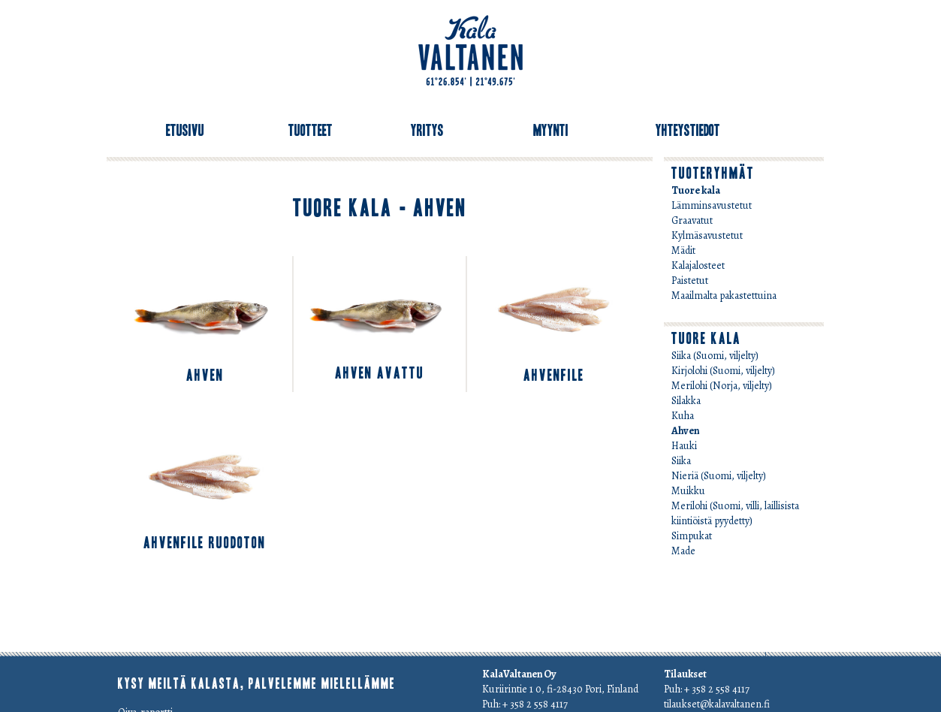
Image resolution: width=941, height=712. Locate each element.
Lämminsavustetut (711, 205)
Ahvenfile (553, 375)
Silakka (686, 401)
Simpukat (691, 536)
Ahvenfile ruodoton (204, 543)
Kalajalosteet (698, 265)
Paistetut (689, 280)
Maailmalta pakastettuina (724, 295)
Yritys (427, 130)
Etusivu (185, 130)
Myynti (551, 130)
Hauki (684, 446)
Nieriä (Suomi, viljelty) (718, 476)
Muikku (688, 491)
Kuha (682, 416)
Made (683, 551)
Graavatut (692, 220)
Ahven (205, 375)
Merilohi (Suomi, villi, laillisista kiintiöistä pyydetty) (735, 513)
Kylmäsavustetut (707, 235)
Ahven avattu (379, 373)
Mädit (683, 250)
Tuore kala (695, 190)
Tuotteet (310, 130)
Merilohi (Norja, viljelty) (721, 386)
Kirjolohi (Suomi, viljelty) (723, 371)
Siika (681, 461)
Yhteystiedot (688, 130)
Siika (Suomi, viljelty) (715, 355)
